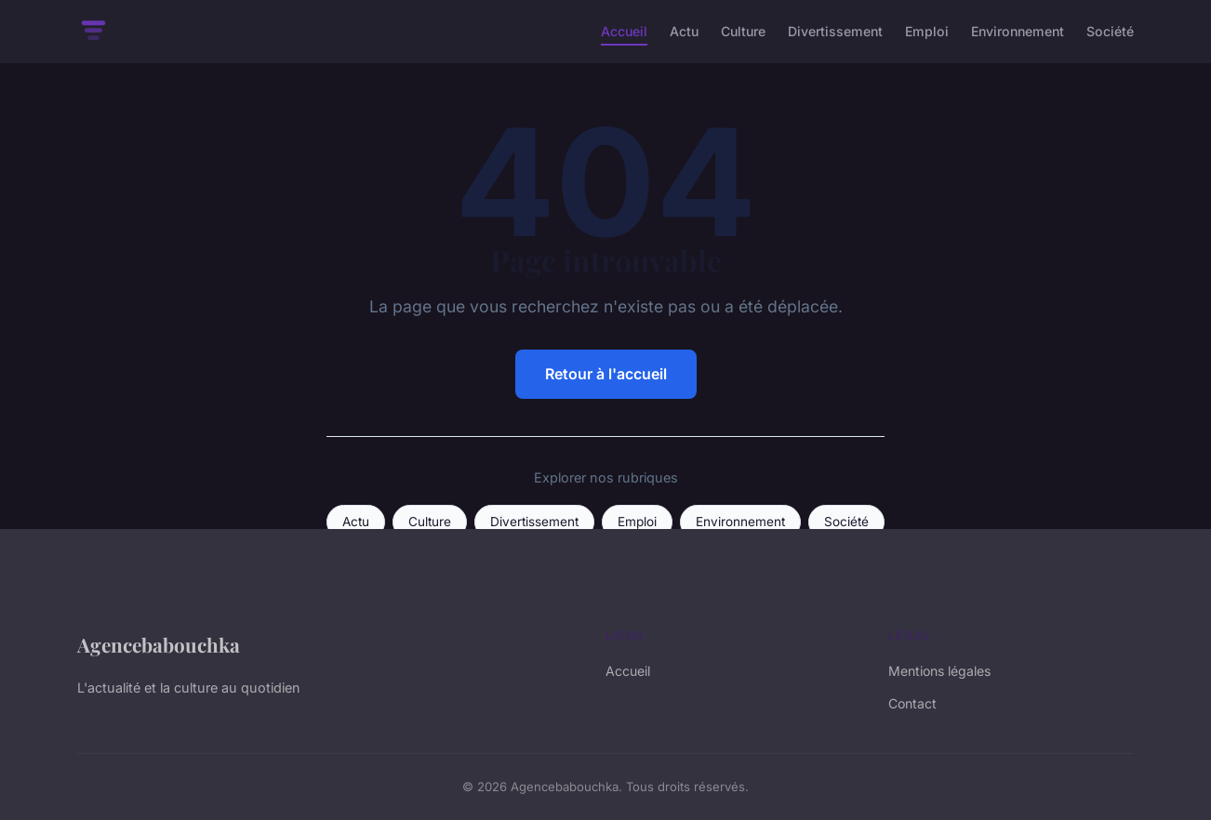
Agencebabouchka (158, 644)
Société (1110, 31)
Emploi (927, 31)
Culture (743, 31)
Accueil (624, 31)
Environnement (1017, 31)
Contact (912, 703)
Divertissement (835, 31)
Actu (684, 31)
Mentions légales (939, 671)
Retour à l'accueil (606, 373)
